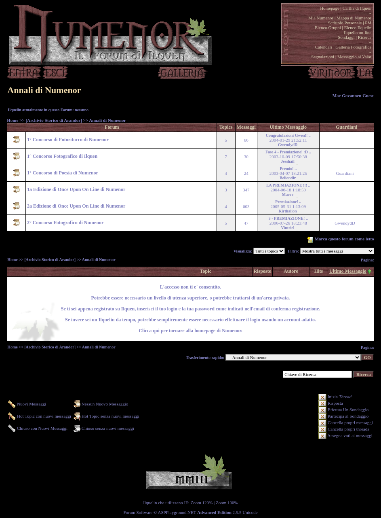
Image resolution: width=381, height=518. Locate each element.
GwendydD (287, 144)
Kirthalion (288, 211)
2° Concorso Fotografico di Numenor (65, 222)
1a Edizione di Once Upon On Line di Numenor (76, 189)
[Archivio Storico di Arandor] (53, 120)
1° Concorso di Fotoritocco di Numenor (68, 139)
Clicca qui (149, 330)
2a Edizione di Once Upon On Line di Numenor (76, 206)
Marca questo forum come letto (340, 238)
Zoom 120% (202, 502)
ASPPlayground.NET (177, 512)
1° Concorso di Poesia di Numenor (62, 173)
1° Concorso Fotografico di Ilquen (62, 156)
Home (12, 120)
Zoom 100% (227, 502)
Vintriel (288, 227)
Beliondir (288, 178)
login (254, 320)
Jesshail (287, 161)
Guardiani (345, 173)
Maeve (287, 194)
